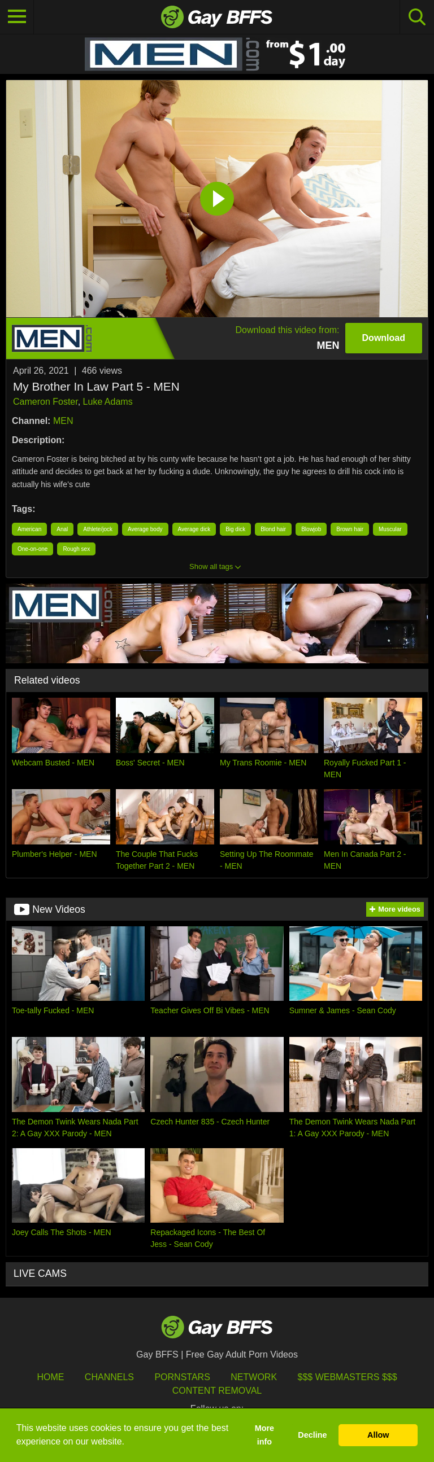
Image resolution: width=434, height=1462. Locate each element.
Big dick (235, 529)
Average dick (194, 529)
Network (254, 1377)
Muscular (390, 529)
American (29, 529)
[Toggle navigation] (17, 17)
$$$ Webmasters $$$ (347, 1377)
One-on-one (32, 549)
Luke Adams (108, 401)
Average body (145, 529)
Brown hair (349, 529)
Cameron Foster (45, 401)
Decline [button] (312, 1434)
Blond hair (273, 529)
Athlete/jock (97, 529)
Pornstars (182, 1377)
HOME (50, 1377)
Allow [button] (378, 1434)
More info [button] (264, 1435)
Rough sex (76, 549)
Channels (109, 1377)
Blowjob (311, 529)
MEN (63, 421)
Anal (62, 529)
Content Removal (217, 1390)
